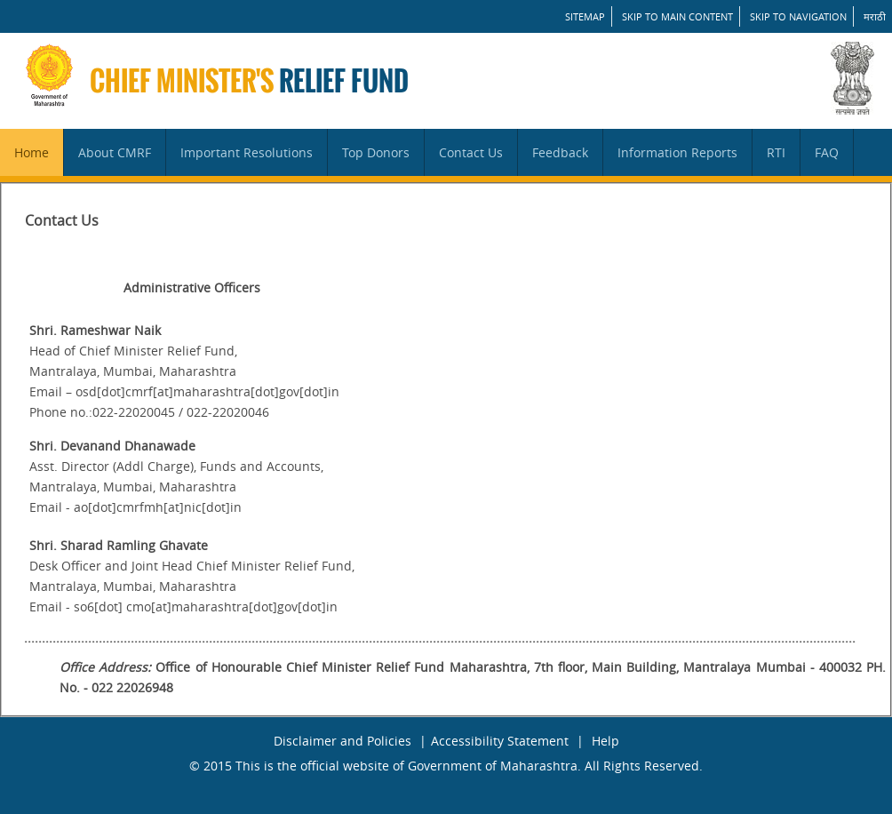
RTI (776, 152)
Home (31, 152)
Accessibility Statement (500, 740)
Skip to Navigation (798, 16)
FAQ (827, 152)
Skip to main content (677, 16)
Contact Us (471, 152)
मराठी (875, 16)
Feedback (560, 152)
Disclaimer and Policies (342, 740)
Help (605, 740)
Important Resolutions (246, 152)
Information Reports (677, 152)
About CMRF (114, 152)
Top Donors (376, 152)
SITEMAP (585, 16)
